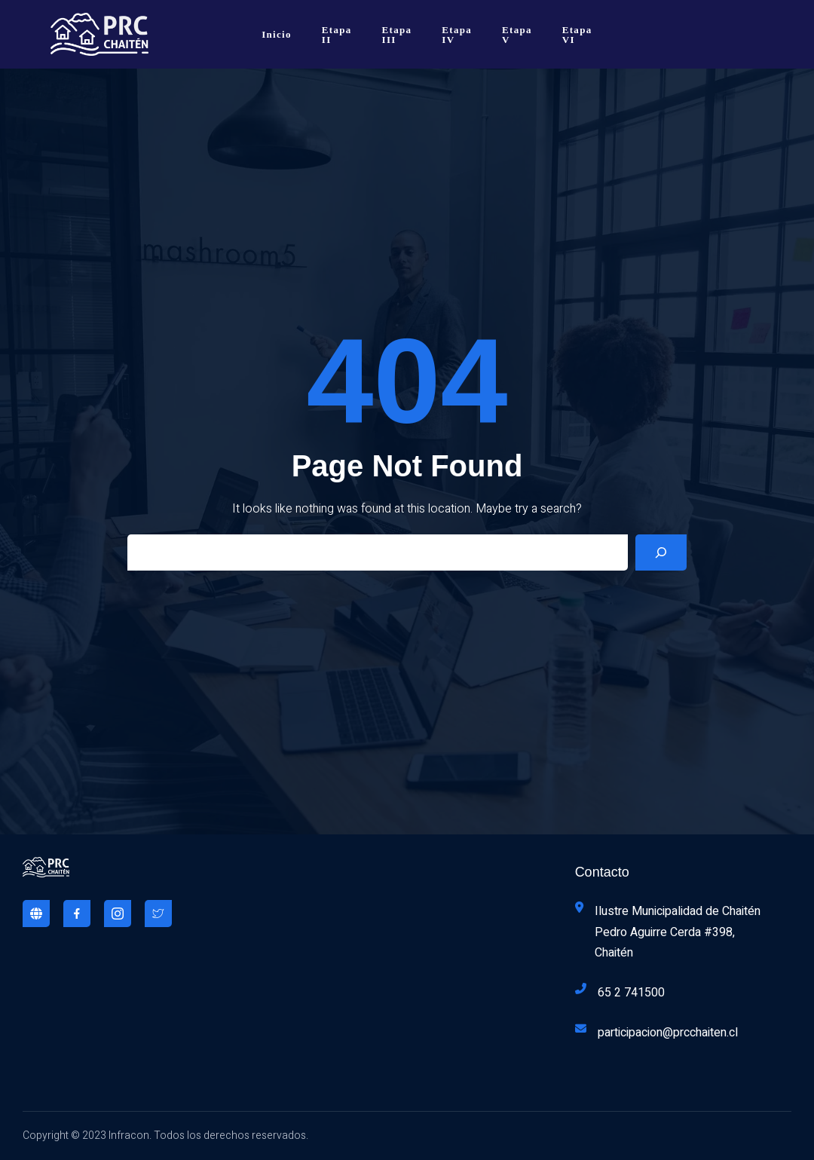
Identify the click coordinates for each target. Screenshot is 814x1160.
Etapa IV (457, 34)
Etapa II (337, 34)
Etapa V (517, 34)
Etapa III (397, 34)
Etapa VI (577, 34)
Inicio (277, 34)
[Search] (661, 552)
